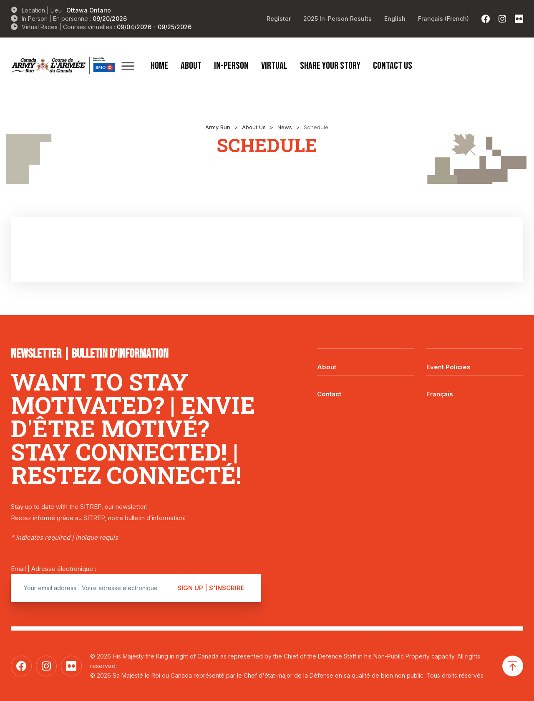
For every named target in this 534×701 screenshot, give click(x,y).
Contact (329, 394)
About (191, 65)
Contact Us (392, 65)
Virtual (274, 65)
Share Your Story (330, 65)
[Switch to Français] (474, 388)
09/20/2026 (110, 18)
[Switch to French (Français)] (443, 18)
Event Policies (448, 367)
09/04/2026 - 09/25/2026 (154, 26)
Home (159, 65)
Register (279, 18)
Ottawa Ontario (88, 10)
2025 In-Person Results (337, 18)
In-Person (231, 65)
